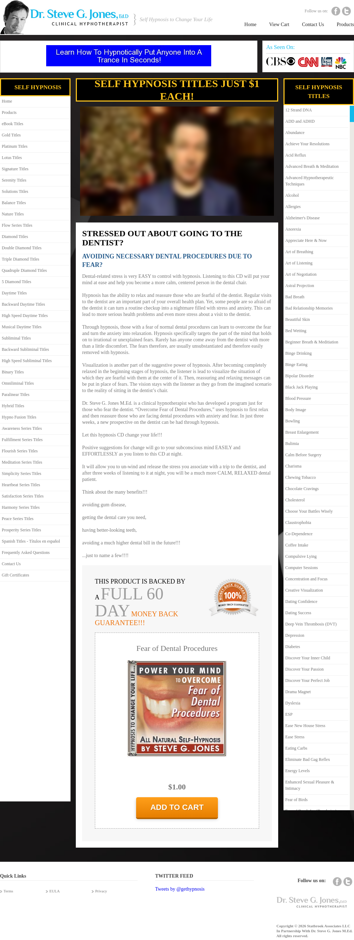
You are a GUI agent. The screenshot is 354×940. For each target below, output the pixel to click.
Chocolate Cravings (302, 488)
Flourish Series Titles (20, 450)
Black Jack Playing (301, 387)
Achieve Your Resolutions (307, 143)
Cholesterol (295, 500)
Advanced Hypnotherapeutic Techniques (309, 181)
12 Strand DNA (298, 110)
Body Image (295, 409)
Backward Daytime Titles (23, 304)
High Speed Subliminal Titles (27, 360)
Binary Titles (13, 372)
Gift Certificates (15, 575)
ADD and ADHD (300, 121)
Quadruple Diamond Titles (24, 270)
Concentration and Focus (306, 578)
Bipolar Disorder (299, 375)
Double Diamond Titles (22, 247)
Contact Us (313, 24)
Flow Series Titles (17, 225)
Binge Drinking (298, 353)
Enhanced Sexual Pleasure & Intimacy (309, 785)
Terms (8, 891)
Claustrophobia (298, 522)
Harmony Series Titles (20, 507)
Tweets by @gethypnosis (180, 889)
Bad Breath (294, 296)
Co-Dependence (298, 533)
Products (345, 24)
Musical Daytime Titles (22, 326)
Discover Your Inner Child (307, 657)
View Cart (279, 24)
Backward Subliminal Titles (25, 349)
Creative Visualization (304, 590)
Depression (294, 635)
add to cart (176, 807)
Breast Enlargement (302, 432)
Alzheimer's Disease (302, 217)
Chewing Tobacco (300, 477)
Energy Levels (297, 770)
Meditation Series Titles (22, 462)
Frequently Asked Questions (26, 552)
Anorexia (293, 229)
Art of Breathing (299, 251)
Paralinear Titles (15, 394)
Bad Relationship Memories (309, 308)
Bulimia (292, 443)
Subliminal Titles (16, 338)
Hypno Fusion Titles (19, 417)
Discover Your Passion (304, 669)
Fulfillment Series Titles (22, 439)
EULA (54, 891)
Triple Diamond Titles (20, 259)
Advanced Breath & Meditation (312, 166)
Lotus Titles (12, 157)
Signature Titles (15, 168)
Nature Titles (13, 214)
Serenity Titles (14, 180)
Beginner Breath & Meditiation (311, 342)
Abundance (295, 132)
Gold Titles (11, 135)
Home (250, 24)
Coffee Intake (296, 545)
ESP (289, 714)
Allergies (293, 206)
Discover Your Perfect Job (307, 680)
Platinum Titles (15, 146)
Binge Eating (296, 364)
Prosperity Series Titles (21, 529)
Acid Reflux (295, 155)
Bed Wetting (295, 330)
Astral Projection (299, 285)
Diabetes (292, 646)
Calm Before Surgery (303, 454)
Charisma (293, 466)
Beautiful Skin (297, 319)
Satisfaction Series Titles (23, 496)
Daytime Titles (14, 293)
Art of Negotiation (301, 274)
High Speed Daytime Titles (25, 315)
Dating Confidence (301, 601)
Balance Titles (14, 202)
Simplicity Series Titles (21, 473)
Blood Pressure (298, 398)
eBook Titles (12, 123)
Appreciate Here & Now (306, 240)
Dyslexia (292, 703)
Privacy (101, 891)
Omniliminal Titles (18, 383)
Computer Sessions (301, 567)
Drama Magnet (298, 691)
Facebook (335, 11)
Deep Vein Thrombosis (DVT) (311, 624)
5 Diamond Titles (16, 281)
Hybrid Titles (13, 405)
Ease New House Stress (305, 725)
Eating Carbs (296, 748)
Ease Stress (294, 736)
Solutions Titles (15, 191)
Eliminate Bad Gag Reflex (307, 759)
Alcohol (292, 195)
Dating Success (298, 612)
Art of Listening (298, 263)
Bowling (292, 421)
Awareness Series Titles (22, 428)
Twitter (346, 11)
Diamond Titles (15, 236)
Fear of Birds (296, 799)
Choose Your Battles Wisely (309, 511)
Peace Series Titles (17, 518)
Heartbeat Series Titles (21, 484)
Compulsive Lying (301, 556)
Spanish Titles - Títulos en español (31, 541)
